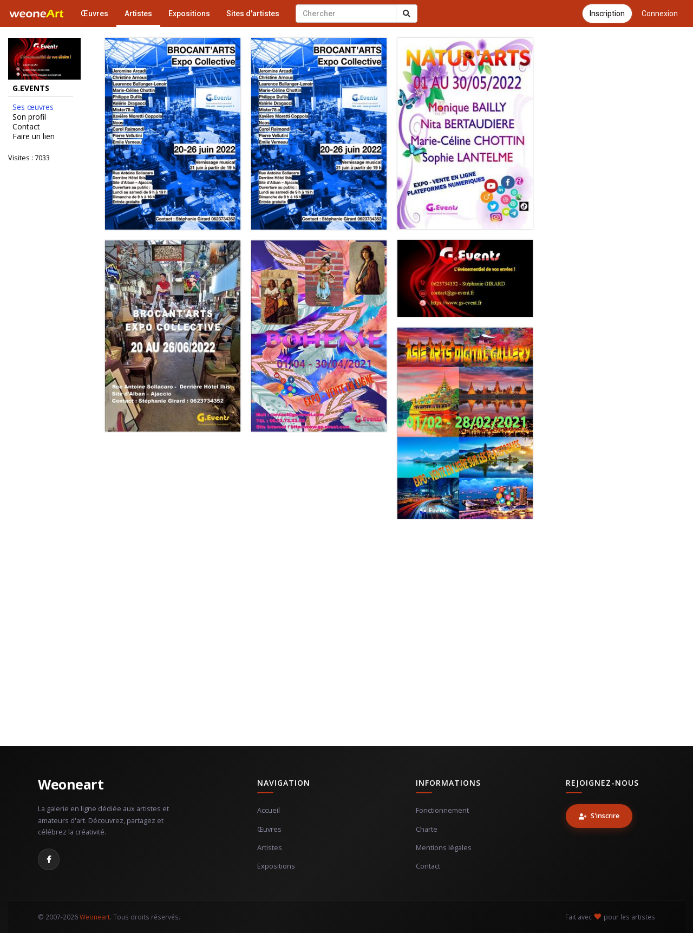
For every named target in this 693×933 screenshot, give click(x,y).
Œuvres (94, 13)
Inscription (607, 13)
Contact (26, 127)
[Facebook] (49, 859)
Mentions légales (444, 847)
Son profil (29, 117)
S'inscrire (599, 815)
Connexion (660, 13)
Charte (426, 829)
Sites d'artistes (252, 13)
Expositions (189, 13)
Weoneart (70, 784)
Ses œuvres (33, 107)
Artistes (138, 13)
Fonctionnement (442, 810)
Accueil (268, 810)
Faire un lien (33, 136)
